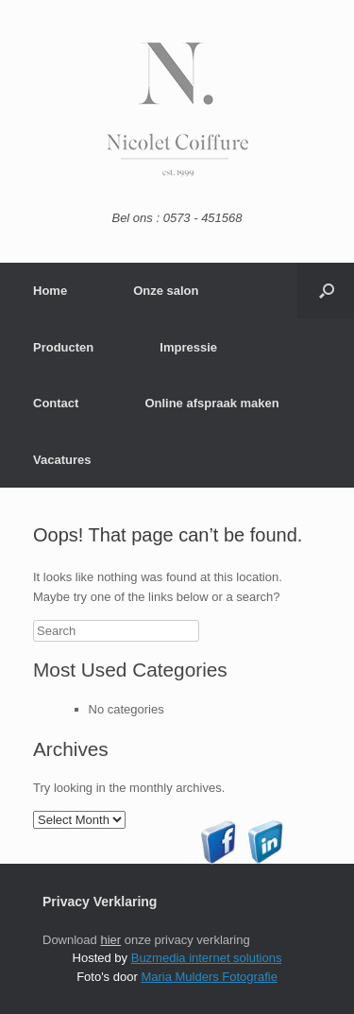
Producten (63, 347)
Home (50, 291)
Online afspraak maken (211, 403)
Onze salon (165, 291)
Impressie (188, 347)
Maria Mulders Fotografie (209, 977)
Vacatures (62, 460)
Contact (55, 403)
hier (110, 940)
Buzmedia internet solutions (206, 958)
